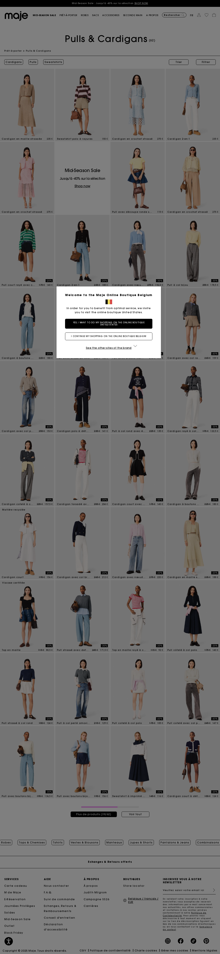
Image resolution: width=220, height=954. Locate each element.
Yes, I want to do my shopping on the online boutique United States (110, 323)
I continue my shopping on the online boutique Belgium (109, 336)
